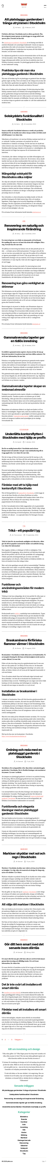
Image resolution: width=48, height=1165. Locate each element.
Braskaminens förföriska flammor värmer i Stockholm (24, 642)
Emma (19, 648)
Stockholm (24, 429)
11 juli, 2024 (30, 761)
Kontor (23, 1132)
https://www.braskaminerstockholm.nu (14, 736)
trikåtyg (17, 614)
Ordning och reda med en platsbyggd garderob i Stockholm (24, 753)
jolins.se (10, 1161)
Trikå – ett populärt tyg (24, 530)
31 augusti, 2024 (30, 648)
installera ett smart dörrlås (12, 993)
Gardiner (23, 111)
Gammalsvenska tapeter (21, 416)
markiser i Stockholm (29, 892)
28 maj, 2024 (30, 952)
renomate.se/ (36, 324)
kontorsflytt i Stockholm (26, 493)
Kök (24, 221)
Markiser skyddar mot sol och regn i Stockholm (24, 855)
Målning (24, 1135)
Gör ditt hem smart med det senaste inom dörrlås (24, 946)
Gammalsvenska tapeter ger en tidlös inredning (24, 339)
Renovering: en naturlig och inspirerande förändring (24, 227)
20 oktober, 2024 (30, 345)
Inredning (24, 15)
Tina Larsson (18, 535)
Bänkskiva (24, 1117)
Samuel (20, 761)
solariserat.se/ (36, 212)
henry (19, 27)
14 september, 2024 (32, 535)
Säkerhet (24, 940)
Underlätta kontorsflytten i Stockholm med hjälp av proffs (24, 435)
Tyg (24, 526)
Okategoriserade (24, 1140)
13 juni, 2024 (30, 861)
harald (19, 442)
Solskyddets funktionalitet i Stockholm (24, 117)
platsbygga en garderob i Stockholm (15, 43)
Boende (24, 1119)
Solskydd (24, 1148)
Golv (24, 1124)
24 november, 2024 (30, 124)
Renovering (24, 1143)
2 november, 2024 (30, 234)
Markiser (24, 849)
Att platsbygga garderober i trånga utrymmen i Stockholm (24, 21)
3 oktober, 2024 (30, 442)
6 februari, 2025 (30, 27)
